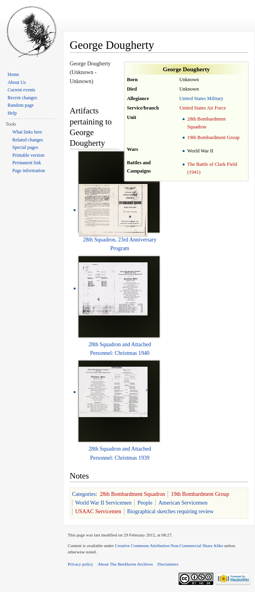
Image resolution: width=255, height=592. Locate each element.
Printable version (28, 155)
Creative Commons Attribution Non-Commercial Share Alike (169, 545)
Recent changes (22, 97)
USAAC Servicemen (98, 511)
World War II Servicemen (103, 503)
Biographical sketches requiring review (170, 511)
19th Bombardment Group (213, 137)
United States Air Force (202, 108)
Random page (20, 105)
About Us (16, 82)
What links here (27, 132)
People (144, 503)
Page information (28, 170)
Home (13, 74)
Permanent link (26, 162)
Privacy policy (80, 564)
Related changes (27, 140)
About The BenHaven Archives (125, 564)
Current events (21, 90)
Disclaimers (167, 564)
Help (12, 113)
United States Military (201, 98)
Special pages (25, 147)
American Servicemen (182, 503)
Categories (84, 494)
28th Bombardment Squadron (132, 494)
